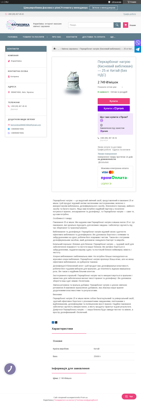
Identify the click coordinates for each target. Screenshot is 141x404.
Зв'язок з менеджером (103, 7)
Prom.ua (84, 398)
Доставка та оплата (93, 37)
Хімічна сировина (69, 49)
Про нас (56, 37)
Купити (114, 101)
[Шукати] (117, 25)
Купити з (114, 108)
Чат (129, 396)
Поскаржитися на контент (64, 400)
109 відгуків (116, 2)
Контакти (71, 37)
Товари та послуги (33, 37)
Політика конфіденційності (87, 400)
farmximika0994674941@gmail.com (26, 125)
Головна (12, 37)
